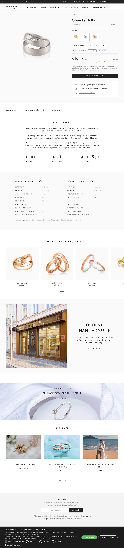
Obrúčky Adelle (22, 283)
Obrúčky (85, 7)
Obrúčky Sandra (92, 283)
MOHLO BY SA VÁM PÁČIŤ (34, 110)
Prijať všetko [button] (89, 537)
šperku (66, 145)
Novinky (64, 1)
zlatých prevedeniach (70, 148)
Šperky (44, 7)
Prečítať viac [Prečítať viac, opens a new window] (46, 538)
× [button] (122, 528)
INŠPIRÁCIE (56, 110)
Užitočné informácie (81, 1)
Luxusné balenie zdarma (87, 93)
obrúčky (36, 138)
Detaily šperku (11, 110)
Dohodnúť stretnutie (94, 76)
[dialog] (62, 537)
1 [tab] (62, 291)
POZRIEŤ (62, 399)
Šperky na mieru (32, 7)
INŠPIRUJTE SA (23, 468)
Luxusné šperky (56, 7)
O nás (71, 1)
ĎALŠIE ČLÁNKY (62, 481)
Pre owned (94, 1)
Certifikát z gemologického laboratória (92, 85)
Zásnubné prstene (72, 7)
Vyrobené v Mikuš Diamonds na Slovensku (93, 89)
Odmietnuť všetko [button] (108, 537)
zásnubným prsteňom (53, 138)
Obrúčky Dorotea (57, 283)
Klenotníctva (104, 1)
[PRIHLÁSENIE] (117, 2)
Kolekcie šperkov (99, 7)
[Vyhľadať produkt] (116, 7)
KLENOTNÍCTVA (95, 349)
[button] (42, 545)
